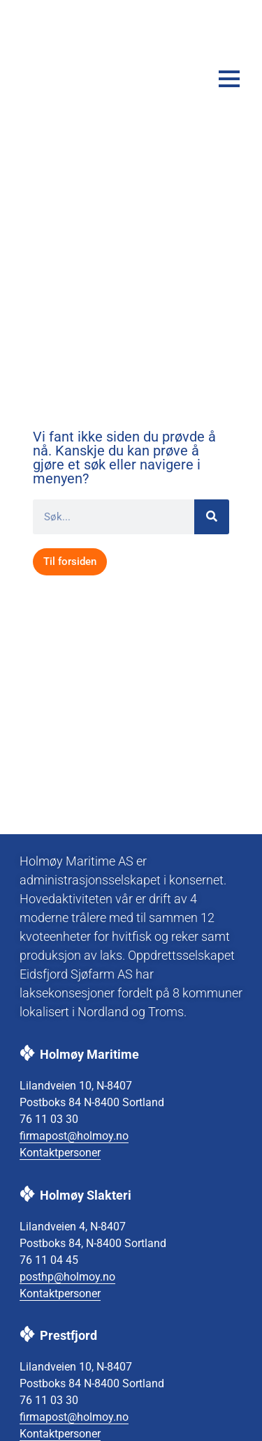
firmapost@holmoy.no (74, 1135)
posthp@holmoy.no (67, 1276)
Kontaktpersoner (60, 1152)
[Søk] (211, 516)
